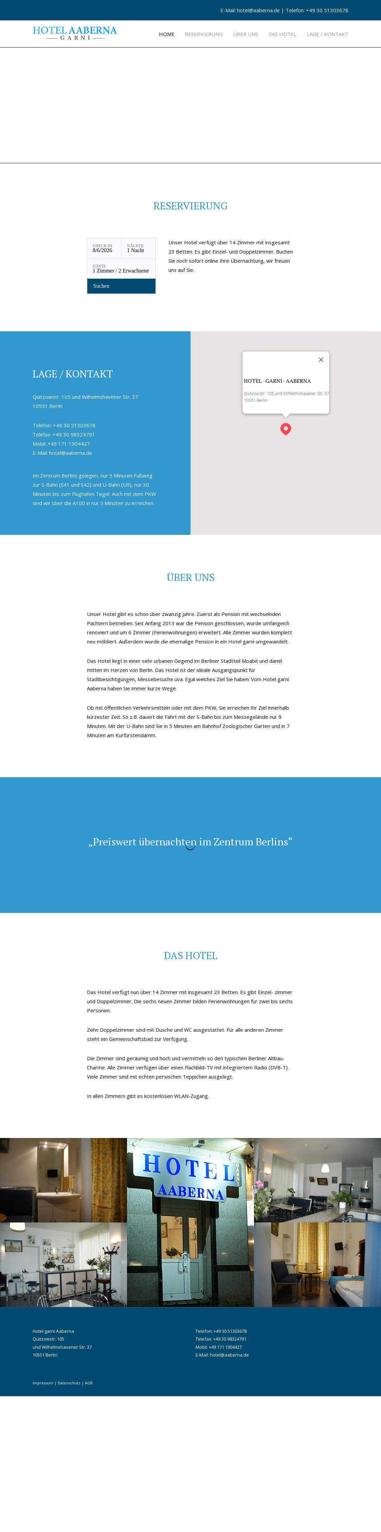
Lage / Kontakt (327, 34)
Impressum (43, 1518)
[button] (285, 562)
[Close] (321, 495)
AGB (89, 1518)
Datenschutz (69, 1518)
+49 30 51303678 (327, 10)
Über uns (245, 34)
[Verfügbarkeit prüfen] (121, 421)
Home (167, 34)
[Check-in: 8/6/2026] (104, 384)
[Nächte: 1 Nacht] (139, 384)
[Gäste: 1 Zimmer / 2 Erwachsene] (121, 404)
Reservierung (204, 34)
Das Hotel (282, 34)
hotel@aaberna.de (258, 10)
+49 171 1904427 (69, 579)
